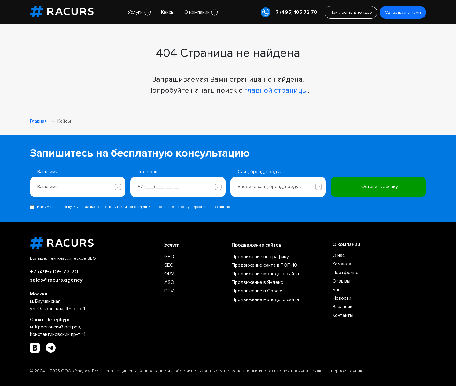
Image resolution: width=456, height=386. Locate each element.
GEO (169, 257)
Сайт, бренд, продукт (261, 172)
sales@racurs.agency (56, 280)
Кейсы (168, 12)
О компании (197, 12)
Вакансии (342, 307)
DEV (169, 291)
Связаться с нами (403, 12)
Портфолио (346, 272)
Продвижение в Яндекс (257, 282)
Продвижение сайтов (256, 245)
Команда (342, 264)
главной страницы (276, 90)
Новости (342, 298)
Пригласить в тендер (351, 12)
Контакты (343, 315)
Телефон (147, 172)
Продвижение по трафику (260, 257)
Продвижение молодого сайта (265, 274)
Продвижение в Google (257, 291)
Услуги (135, 12)
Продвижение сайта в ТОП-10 (264, 265)
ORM (169, 274)
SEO (169, 265)
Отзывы (341, 281)
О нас (339, 255)
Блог (338, 290)
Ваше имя (47, 172)
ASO (169, 282)
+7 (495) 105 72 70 (295, 12)
